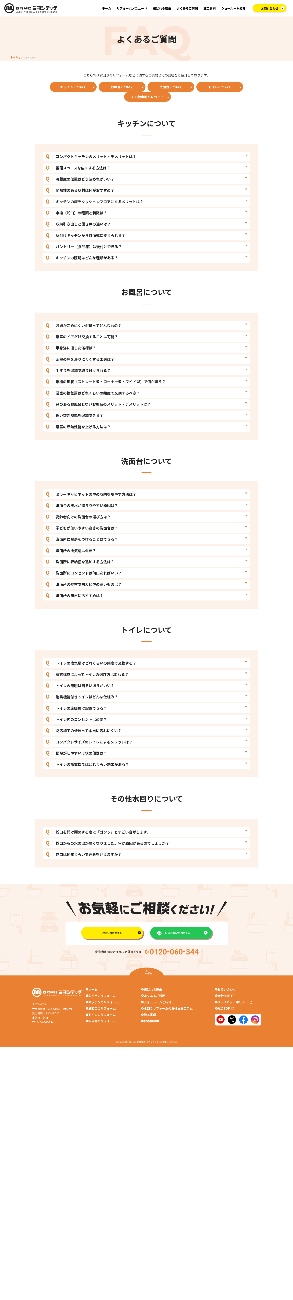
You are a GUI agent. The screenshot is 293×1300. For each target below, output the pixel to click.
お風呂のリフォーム (101, 1017)
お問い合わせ (228, 1010)
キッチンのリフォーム (102, 1025)
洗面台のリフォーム (101, 1032)
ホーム (106, 8)
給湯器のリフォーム (101, 1047)
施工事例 (209, 8)
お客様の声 (151, 1047)
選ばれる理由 (162, 8)
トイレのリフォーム (101, 1039)
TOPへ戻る (146, 994)
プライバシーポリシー (236, 1025)
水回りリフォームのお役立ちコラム (168, 1032)
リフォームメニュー (130, 8)
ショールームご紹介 (157, 1025)
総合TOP (227, 1032)
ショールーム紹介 (233, 8)
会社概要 (227, 1017)
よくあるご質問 (187, 8)
